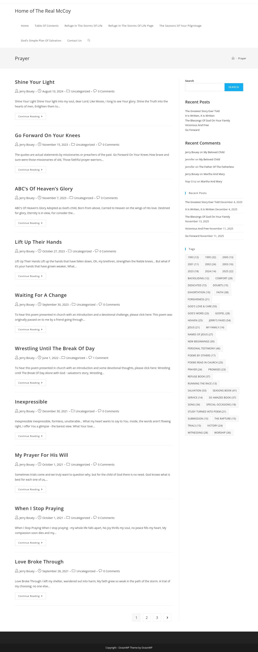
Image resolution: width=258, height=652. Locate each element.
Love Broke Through (39, 561)
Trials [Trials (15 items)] (194, 425)
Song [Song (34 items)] (194, 404)
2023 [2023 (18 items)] (193, 271)
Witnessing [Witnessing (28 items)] (198, 432)
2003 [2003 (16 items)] (227, 264)
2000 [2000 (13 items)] (227, 257)
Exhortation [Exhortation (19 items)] (199, 292)
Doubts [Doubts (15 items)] (220, 285)
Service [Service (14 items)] (195, 397)
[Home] (233, 58)
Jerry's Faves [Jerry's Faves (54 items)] (220, 320)
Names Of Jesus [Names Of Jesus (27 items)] (200, 334)
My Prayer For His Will (41, 455)
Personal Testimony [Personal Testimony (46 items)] (204, 348)
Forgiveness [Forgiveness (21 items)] (198, 299)
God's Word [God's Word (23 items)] (198, 313)
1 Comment (100, 358)
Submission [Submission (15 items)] (198, 418)
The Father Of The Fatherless (216, 167)
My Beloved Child (214, 152)
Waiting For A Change (41, 295)
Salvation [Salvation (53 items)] (197, 390)
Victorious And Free (197, 125)
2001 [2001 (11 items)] (193, 264)
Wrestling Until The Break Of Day (55, 348)
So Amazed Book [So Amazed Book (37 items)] (222, 397)
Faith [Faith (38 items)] (223, 292)
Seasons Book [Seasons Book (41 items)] (225, 390)
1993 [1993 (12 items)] (193, 257)
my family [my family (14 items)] (215, 327)
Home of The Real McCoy (43, 10)
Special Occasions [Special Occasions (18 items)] (221, 404)
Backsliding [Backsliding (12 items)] (198, 278)
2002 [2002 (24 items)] (210, 264)
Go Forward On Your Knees (47, 135)
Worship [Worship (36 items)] (222, 432)
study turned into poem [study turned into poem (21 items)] (207, 411)
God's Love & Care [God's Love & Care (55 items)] (202, 306)
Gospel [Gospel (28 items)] (222, 313)
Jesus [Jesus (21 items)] (194, 327)
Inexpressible (31, 401)
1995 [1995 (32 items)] (210, 257)
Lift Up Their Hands (38, 242)
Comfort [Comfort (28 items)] (224, 278)
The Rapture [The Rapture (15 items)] (225, 418)
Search (189, 81)
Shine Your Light (35, 82)
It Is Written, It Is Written (200, 115)
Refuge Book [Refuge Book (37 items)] (199, 376)
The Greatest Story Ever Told (202, 111)
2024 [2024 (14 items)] (210, 271)
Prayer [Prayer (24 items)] (195, 369)
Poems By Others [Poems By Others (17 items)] (202, 355)
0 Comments (106, 91)
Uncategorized (80, 91)
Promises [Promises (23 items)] (217, 369)
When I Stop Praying (39, 508)
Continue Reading (32, 117)
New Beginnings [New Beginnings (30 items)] (201, 341)
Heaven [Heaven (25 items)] (195, 320)
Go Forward (192, 130)
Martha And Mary (214, 174)
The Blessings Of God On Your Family (207, 120)
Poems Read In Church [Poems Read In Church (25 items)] (205, 362)
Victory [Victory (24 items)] (215, 425)
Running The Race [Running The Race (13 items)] (202, 383)
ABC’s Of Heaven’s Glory (44, 188)
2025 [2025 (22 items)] (227, 271)
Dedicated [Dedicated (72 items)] (197, 285)
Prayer (242, 58)
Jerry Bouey (27, 91)
